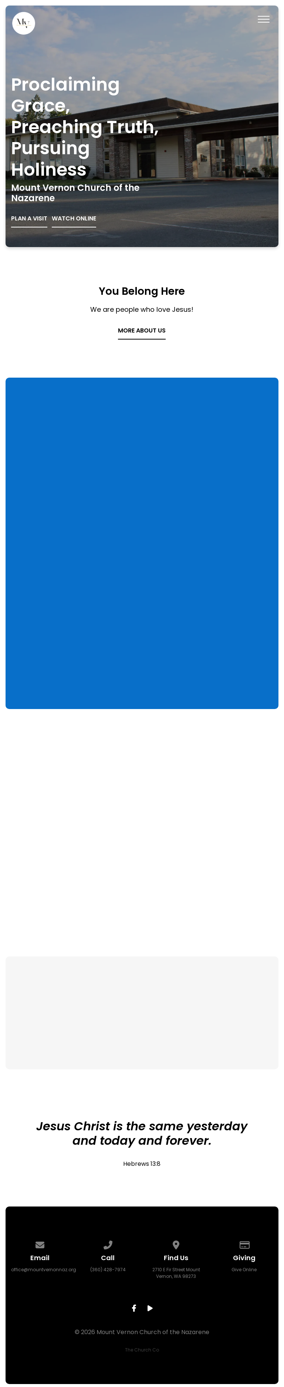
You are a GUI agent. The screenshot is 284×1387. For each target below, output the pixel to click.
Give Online (244, 1269)
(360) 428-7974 (108, 1269)
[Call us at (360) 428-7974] (108, 1244)
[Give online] (244, 1244)
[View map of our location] (176, 1244)
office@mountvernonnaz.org (43, 1269)
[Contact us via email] (40, 1244)
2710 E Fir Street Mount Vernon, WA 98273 (176, 1272)
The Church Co (142, 1350)
